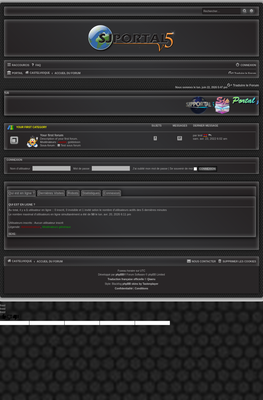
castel (62, 142)
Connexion (14, 160)
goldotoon (74, 142)
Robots (73, 193)
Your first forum (51, 135)
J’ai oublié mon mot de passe (150, 168)
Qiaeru (151, 279)
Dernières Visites (51, 193)
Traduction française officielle (126, 279)
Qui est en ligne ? (21, 193)
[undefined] (12, 317)
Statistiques (91, 193)
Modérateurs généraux (56, 226)
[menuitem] (36, 65)
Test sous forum (69, 145)
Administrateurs (31, 226)
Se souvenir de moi (183, 168)
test (200, 135)
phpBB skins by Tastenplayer (140, 283)
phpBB (120, 274)
